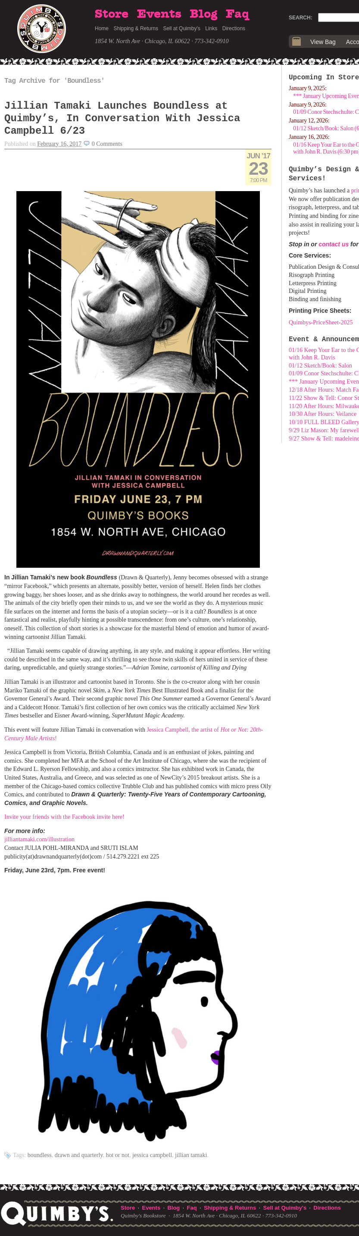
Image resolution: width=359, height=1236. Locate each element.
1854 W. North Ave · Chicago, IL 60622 (142, 41)
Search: (300, 18)
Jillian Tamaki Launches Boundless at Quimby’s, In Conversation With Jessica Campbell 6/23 (122, 118)
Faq (237, 14)
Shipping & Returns (136, 28)
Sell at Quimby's (181, 28)
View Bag (323, 41)
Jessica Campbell (152, 1155)
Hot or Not (117, 1155)
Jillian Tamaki (191, 1155)
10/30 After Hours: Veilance (322, 414)
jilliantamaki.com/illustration (39, 839)
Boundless (40, 1155)
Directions (233, 28)
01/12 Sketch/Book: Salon (320, 365)
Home (102, 28)
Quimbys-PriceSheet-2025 (321, 322)
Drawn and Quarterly (79, 1155)
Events (159, 14)
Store (111, 14)
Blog (203, 14)
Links (211, 28)
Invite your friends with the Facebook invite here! (64, 817)
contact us (333, 244)
